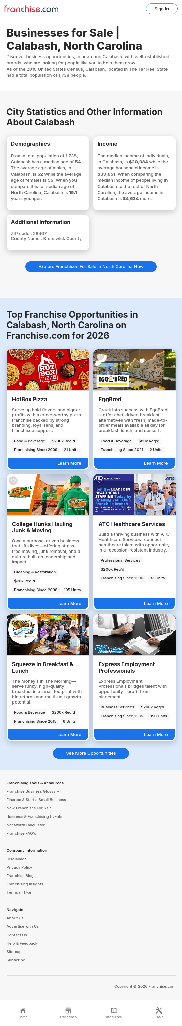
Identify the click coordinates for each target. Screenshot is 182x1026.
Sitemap (14, 951)
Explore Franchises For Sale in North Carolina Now (90, 266)
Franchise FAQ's (21, 833)
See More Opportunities (91, 753)
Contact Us (17, 935)
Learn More (69, 463)
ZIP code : (22, 233)
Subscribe (16, 960)
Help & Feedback (22, 943)
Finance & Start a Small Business (36, 799)
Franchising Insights (25, 884)
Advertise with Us (23, 926)
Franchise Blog (20, 875)
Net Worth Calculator (26, 825)
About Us (15, 918)
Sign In (162, 8)
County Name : (27, 238)
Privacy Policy (19, 867)
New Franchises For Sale (29, 808)
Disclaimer (16, 859)
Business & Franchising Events (34, 816)
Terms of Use (19, 892)
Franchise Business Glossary (33, 791)
